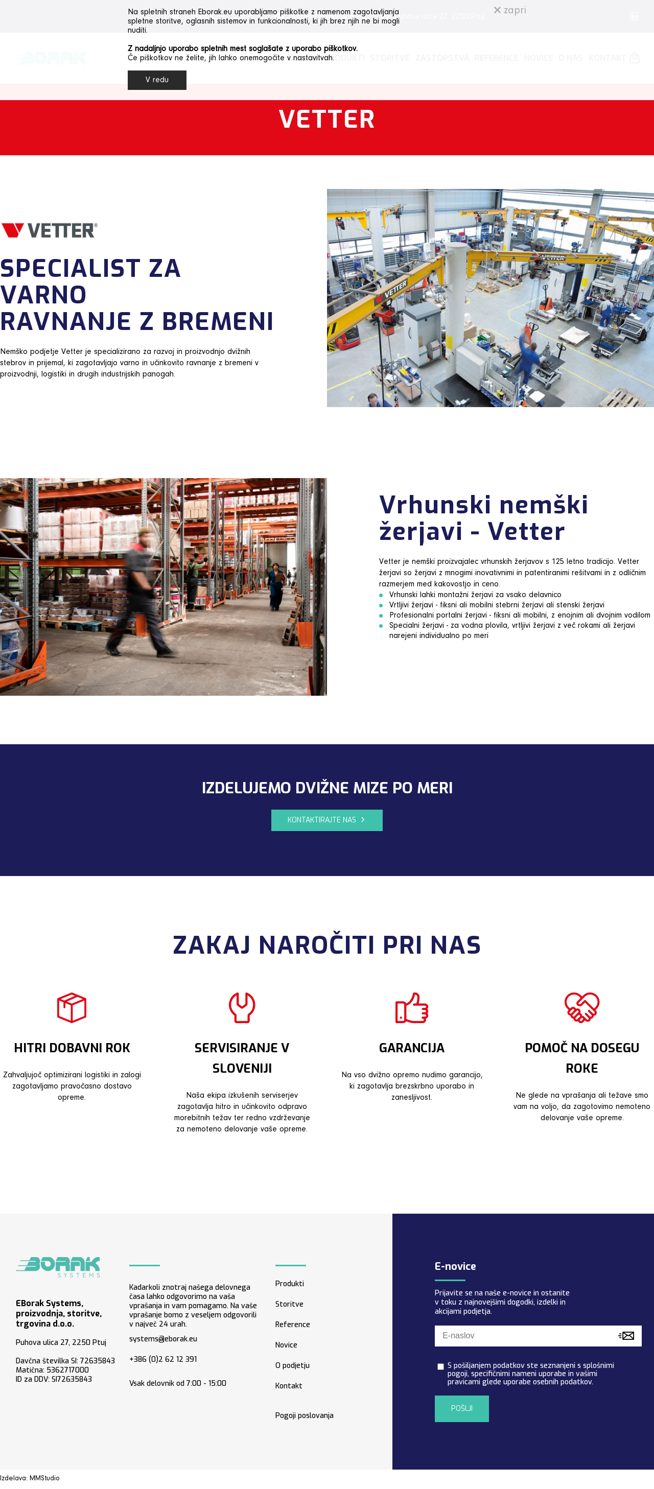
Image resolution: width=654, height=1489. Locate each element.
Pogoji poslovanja (304, 1416)
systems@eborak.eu (163, 1339)
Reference (292, 1325)
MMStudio (45, 1478)
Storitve (289, 1304)
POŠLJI (462, 1408)
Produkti (289, 1284)
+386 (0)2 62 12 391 (163, 1359)
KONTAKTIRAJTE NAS (322, 820)
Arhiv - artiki (473, 1479)
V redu (157, 80)
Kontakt (288, 1386)
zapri (510, 11)
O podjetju (292, 1365)
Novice (286, 1345)
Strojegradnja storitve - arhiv (590, 1479)
